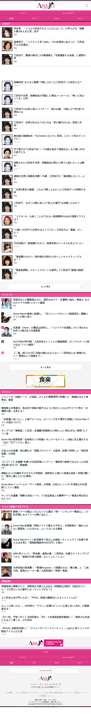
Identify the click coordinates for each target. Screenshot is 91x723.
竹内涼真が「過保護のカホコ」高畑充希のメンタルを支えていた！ (49, 243)
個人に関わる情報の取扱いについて (57, 693)
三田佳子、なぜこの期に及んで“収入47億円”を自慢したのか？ (47, 203)
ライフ (79, 663)
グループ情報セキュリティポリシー (28, 693)
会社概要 (9, 693)
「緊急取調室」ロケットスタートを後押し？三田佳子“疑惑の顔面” (49, 270)
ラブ (34, 663)
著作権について (79, 693)
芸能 (15, 35)
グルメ (57, 663)
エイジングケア (68, 657)
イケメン (17, 85)
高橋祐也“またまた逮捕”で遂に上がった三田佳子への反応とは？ (48, 82)
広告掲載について (45, 696)
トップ (45, 652)
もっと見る (45, 286)
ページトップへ (45, 671)
